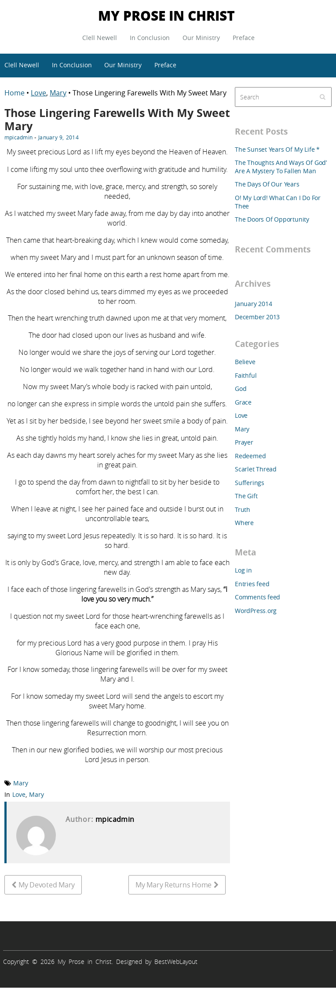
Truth (242, 509)
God (240, 388)
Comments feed (257, 597)
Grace (243, 402)
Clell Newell (99, 37)
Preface (244, 37)
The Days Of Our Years (267, 184)
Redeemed (250, 456)
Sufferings (249, 482)
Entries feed (252, 584)
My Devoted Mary (46, 885)
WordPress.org (256, 610)
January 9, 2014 (58, 137)
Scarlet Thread (256, 469)
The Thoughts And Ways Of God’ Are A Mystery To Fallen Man (281, 166)
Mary (58, 93)
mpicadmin (18, 137)
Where (244, 522)
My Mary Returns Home (173, 885)
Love (38, 93)
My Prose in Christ (166, 15)
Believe (245, 362)
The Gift (246, 496)
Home (15, 93)
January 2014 (253, 303)
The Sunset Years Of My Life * (277, 149)
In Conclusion (150, 37)
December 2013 (257, 317)
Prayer (244, 442)
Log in (243, 570)
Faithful (245, 375)
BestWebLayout (175, 961)
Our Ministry (201, 37)
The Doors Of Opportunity (272, 219)
